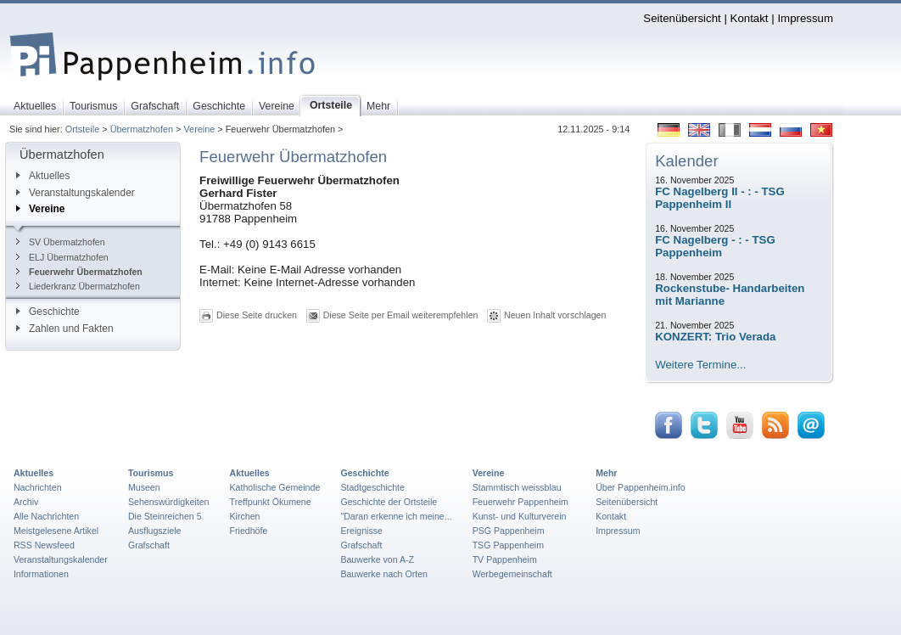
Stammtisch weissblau (517, 487)
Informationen (41, 574)
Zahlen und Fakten (65, 328)
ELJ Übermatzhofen (62, 257)
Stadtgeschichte (372, 487)
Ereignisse (361, 530)
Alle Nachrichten (46, 516)
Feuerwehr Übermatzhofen (79, 272)
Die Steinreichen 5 (165, 516)
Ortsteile (82, 129)
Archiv (26, 502)
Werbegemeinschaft (512, 574)
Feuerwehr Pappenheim (520, 502)
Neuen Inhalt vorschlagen (555, 315)
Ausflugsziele (155, 530)
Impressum (805, 18)
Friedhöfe (249, 530)
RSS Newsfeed (44, 545)
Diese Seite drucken (256, 315)
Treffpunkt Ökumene (270, 502)
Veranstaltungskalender (75, 193)
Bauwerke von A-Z (377, 559)
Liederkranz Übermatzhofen (78, 286)
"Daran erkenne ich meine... (395, 516)
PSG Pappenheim (509, 530)
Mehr (606, 473)
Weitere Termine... (700, 364)
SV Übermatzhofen (60, 242)
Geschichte (48, 312)
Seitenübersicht (681, 18)
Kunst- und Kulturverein (520, 516)
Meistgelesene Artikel (56, 530)
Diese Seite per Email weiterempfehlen (400, 315)
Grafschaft (149, 545)
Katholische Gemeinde (275, 487)
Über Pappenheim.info (641, 487)
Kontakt (749, 18)
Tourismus (150, 473)
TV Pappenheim (505, 559)
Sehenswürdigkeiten (169, 502)
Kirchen (245, 516)
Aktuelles (43, 176)
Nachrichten (38, 487)
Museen (144, 487)
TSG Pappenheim (508, 545)
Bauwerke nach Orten (384, 574)
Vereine (199, 129)
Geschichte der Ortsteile (388, 502)
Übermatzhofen (141, 129)
